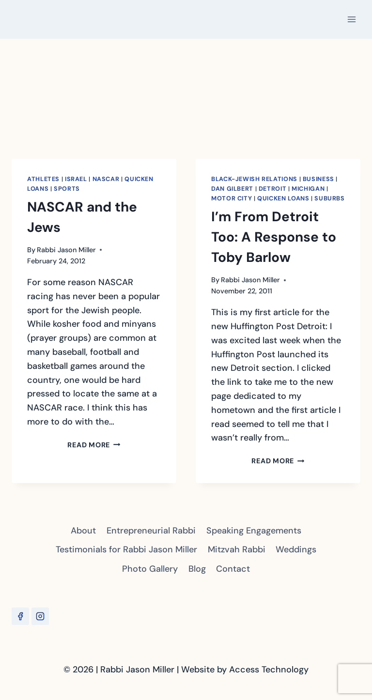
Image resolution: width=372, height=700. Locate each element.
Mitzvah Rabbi (236, 549)
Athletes (43, 179)
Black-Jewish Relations (254, 179)
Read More (93, 445)
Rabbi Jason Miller (66, 249)
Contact (233, 569)
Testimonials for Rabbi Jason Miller (126, 549)
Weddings (296, 549)
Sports (67, 189)
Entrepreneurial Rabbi (151, 530)
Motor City (231, 198)
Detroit (272, 189)
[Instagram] (40, 616)
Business (318, 179)
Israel (76, 179)
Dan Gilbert (232, 189)
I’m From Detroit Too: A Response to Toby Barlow (273, 237)
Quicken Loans (283, 198)
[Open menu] (351, 19)
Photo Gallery (150, 569)
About (83, 530)
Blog (197, 569)
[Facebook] (20, 616)
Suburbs (329, 198)
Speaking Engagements (253, 530)
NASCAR (106, 179)
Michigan (308, 189)
